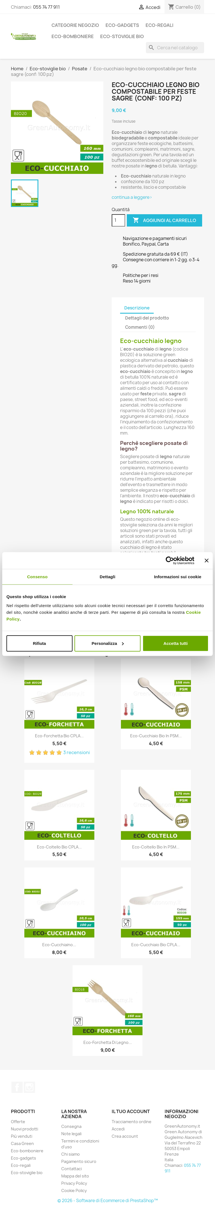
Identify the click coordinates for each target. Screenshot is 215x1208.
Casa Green (22, 1143)
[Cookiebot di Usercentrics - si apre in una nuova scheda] (169, 560)
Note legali (71, 1133)
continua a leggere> (132, 197)
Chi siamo (70, 1154)
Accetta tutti (175, 643)
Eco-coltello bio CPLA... (59, 847)
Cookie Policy (74, 1190)
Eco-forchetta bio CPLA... (59, 735)
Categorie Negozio (75, 25)
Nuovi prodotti (24, 1129)
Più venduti (21, 1136)
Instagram (29, 1087)
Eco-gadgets (122, 25)
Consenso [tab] (37, 576)
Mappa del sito (75, 1176)
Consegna (71, 1126)
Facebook (17, 1087)
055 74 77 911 (46, 7)
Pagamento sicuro (78, 1161)
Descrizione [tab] (136, 308)
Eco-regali (159, 25)
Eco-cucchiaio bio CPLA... (155, 944)
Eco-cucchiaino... (59, 944)
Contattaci (71, 1168)
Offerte (18, 1121)
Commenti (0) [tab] (140, 327)
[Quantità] (118, 220)
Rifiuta (39, 643)
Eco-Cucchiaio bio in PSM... (156, 735)
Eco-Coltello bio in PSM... (155, 847)
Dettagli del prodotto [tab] (147, 318)
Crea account (125, 1136)
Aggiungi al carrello (164, 220)
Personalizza (108, 643)
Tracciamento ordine (131, 1121)
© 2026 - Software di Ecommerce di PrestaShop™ (107, 1201)
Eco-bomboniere (73, 36)
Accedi (118, 1129)
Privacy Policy (74, 1183)
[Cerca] (175, 47)
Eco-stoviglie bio (122, 36)
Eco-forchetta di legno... (107, 1042)
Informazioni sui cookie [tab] (177, 576)
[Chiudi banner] (207, 561)
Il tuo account (131, 1111)
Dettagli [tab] (107, 576)
